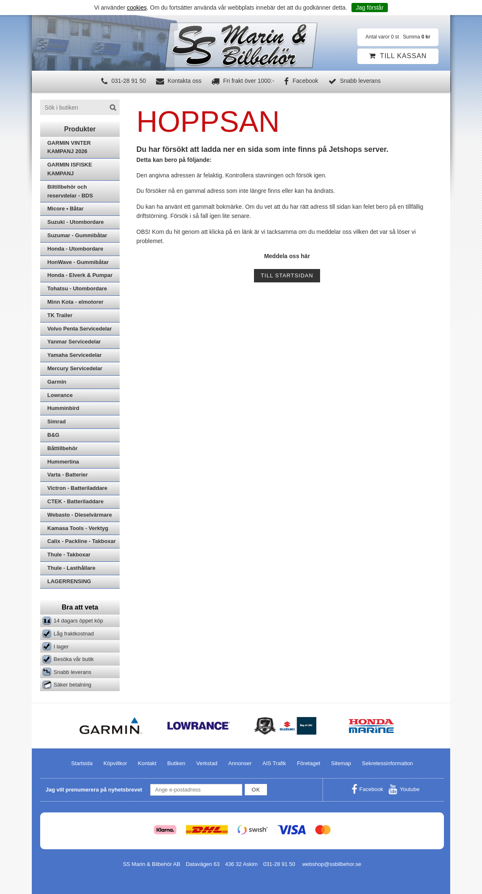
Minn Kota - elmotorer (75, 302)
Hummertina (63, 462)
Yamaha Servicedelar (74, 355)
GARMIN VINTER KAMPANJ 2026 (69, 147)
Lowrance (60, 395)
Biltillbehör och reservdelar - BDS (70, 191)
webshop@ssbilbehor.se (331, 864)
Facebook (301, 80)
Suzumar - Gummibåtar (77, 235)
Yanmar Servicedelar (74, 341)
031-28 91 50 (123, 80)
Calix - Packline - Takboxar (81, 541)
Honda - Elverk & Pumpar (80, 275)
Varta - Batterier (67, 474)
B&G (53, 435)
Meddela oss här (287, 256)
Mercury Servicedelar (75, 368)
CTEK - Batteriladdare (75, 501)
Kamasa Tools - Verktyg (77, 528)
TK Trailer (59, 315)
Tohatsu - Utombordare (77, 288)
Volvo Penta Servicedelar (79, 328)
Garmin (57, 382)
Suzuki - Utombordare (75, 222)
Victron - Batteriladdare (77, 488)
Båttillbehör (62, 448)
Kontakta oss (179, 80)
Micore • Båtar (65, 208)
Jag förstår (369, 7)
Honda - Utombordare (75, 249)
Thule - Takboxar (68, 554)
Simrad (56, 421)
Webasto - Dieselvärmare (79, 515)
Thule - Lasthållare (71, 568)
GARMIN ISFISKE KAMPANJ (69, 169)
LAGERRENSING (69, 581)
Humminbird (63, 408)
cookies (136, 7)
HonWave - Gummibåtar (78, 262)
